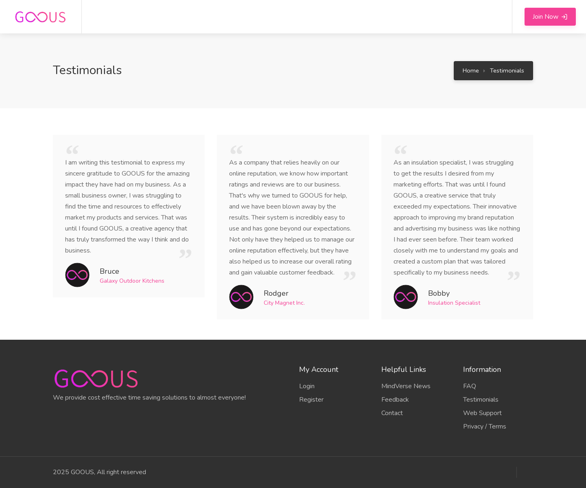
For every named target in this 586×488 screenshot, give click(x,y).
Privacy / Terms (484, 426)
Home (471, 70)
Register (311, 399)
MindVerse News (406, 386)
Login (307, 386)
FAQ (469, 386)
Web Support (482, 413)
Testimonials (507, 70)
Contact (392, 413)
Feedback (395, 399)
